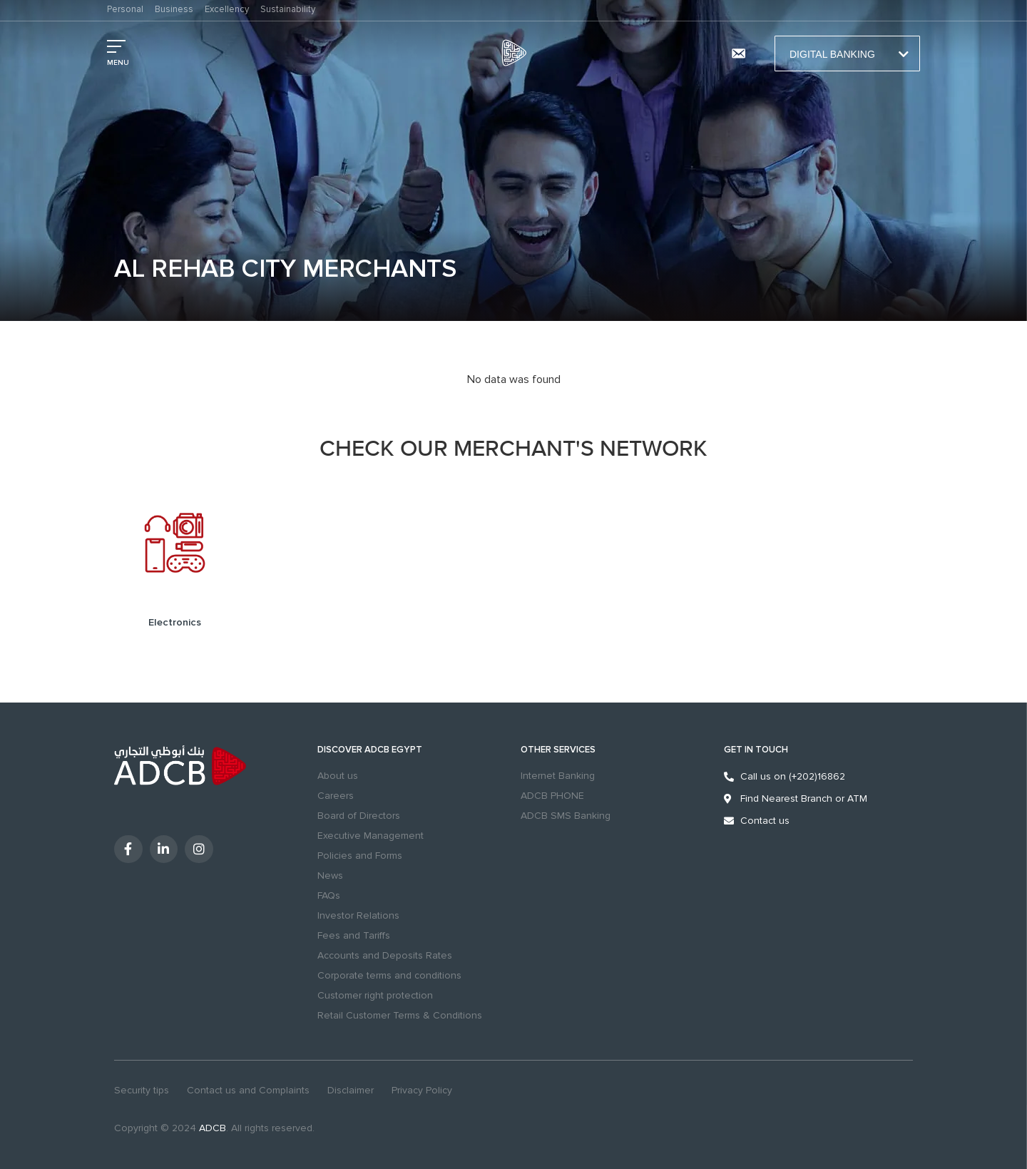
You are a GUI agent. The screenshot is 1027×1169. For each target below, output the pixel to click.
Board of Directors (358, 816)
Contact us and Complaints (248, 1090)
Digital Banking (847, 54)
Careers (335, 796)
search (657, 53)
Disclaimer (350, 1090)
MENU (118, 62)
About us (337, 776)
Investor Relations (358, 915)
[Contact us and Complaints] (738, 53)
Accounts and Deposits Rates (384, 955)
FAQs (328, 895)
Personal (125, 9)
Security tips (141, 1090)
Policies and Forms (359, 855)
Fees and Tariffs (353, 935)
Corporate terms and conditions (389, 975)
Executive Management (370, 835)
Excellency (227, 9)
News (330, 875)
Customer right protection (375, 995)
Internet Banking (558, 776)
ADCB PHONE (552, 796)
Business (174, 9)
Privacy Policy (422, 1090)
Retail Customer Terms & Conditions (399, 1015)
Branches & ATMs (700, 53)
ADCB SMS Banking (565, 816)
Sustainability (287, 9)
